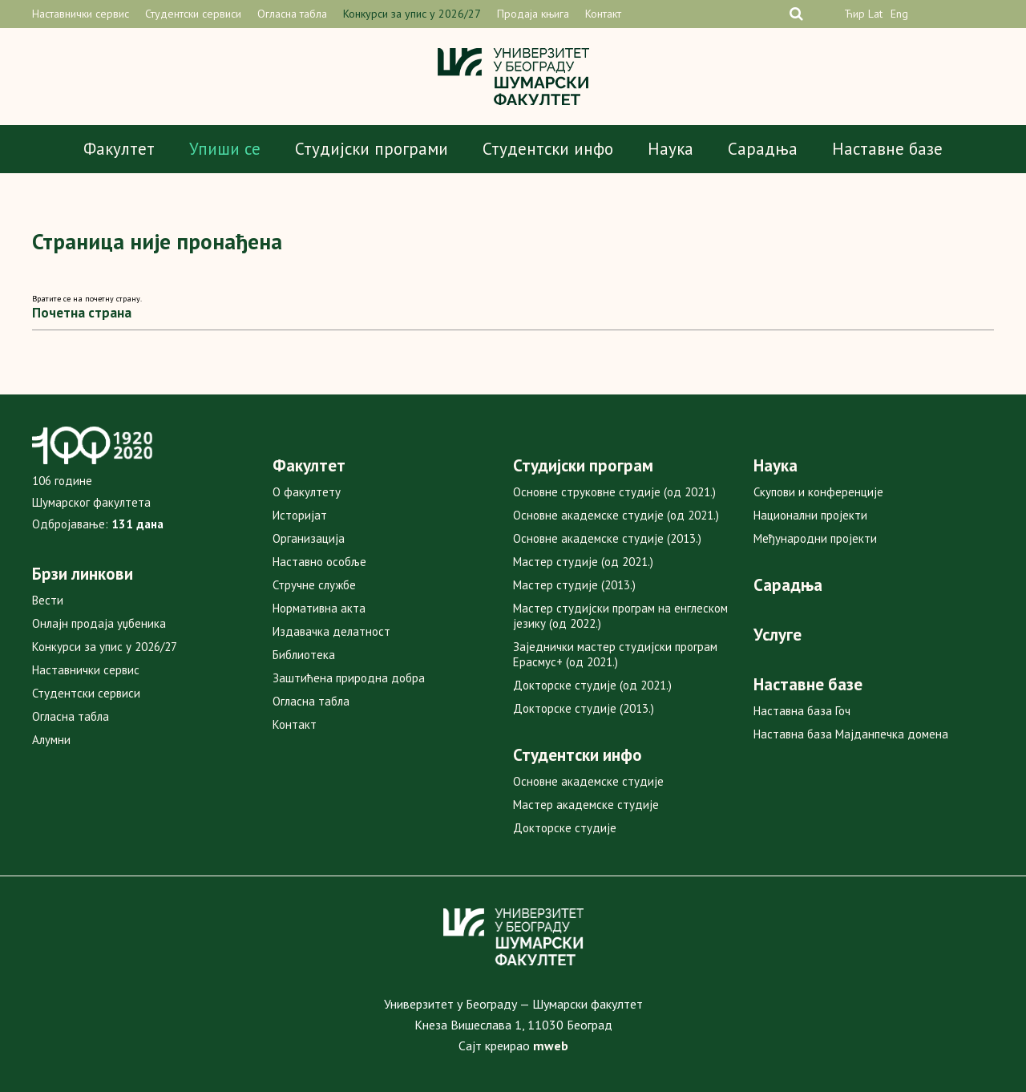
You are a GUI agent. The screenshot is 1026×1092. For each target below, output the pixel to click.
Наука (670, 149)
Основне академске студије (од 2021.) (616, 515)
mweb (550, 1045)
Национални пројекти (810, 515)
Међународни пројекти (815, 538)
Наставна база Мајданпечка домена (850, 734)
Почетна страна (81, 313)
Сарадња (763, 149)
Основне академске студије (588, 781)
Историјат (300, 515)
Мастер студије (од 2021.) (583, 561)
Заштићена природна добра (349, 678)
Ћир (854, 13)
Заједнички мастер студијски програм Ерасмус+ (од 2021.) (615, 654)
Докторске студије (564, 827)
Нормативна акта (319, 608)
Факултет (119, 149)
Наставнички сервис (80, 13)
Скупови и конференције (818, 491)
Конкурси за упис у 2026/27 (412, 13)
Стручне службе (314, 585)
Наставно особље (319, 561)
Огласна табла (292, 13)
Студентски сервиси (193, 13)
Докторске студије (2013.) (583, 708)
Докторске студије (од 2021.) (592, 685)
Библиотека (304, 654)
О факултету (307, 491)
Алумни (51, 739)
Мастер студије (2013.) (574, 585)
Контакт (603, 13)
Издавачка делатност (331, 631)
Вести (47, 600)
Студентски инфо (548, 149)
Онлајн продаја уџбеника (99, 623)
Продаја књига (533, 13)
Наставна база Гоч (801, 710)
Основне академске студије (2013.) (607, 538)
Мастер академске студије (586, 804)
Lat (875, 13)
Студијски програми (371, 149)
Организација (309, 538)
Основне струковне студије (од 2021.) (614, 491)
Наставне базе (887, 149)
